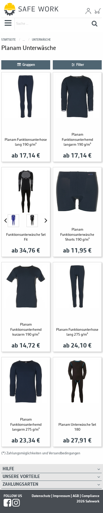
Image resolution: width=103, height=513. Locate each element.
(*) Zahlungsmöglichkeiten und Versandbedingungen (40, 453)
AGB (76, 496)
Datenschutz (41, 496)
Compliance (90, 496)
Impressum (61, 496)
